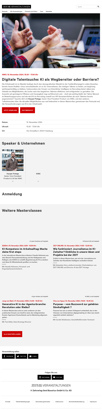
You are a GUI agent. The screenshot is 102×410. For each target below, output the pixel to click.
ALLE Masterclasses (12, 334)
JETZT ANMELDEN (10, 110)
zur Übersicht (27, 110)
